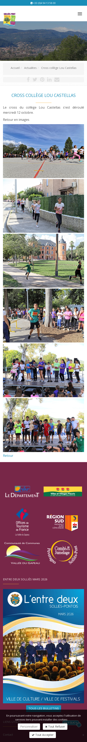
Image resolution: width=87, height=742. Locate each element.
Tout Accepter (43, 735)
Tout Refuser (55, 726)
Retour (8, 455)
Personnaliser (29, 726)
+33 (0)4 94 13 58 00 (44, 3)
